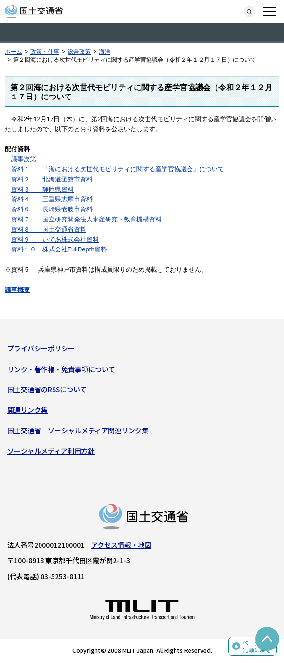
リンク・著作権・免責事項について (61, 369)
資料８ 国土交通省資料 (48, 229)
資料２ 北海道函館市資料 (52, 179)
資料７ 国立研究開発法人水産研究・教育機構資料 (86, 219)
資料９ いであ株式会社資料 (55, 239)
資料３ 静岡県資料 (42, 189)
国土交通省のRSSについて (47, 389)
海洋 (104, 51)
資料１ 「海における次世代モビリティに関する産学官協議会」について (117, 169)
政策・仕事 (44, 51)
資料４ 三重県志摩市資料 (52, 199)
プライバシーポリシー (41, 348)
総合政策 (79, 51)
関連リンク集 (27, 409)
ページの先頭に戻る (257, 646)
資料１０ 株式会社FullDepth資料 (59, 249)
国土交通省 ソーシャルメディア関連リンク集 (78, 430)
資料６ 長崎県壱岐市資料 (52, 209)
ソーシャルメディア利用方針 (51, 451)
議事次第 (23, 159)
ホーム (13, 51)
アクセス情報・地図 (121, 545)
